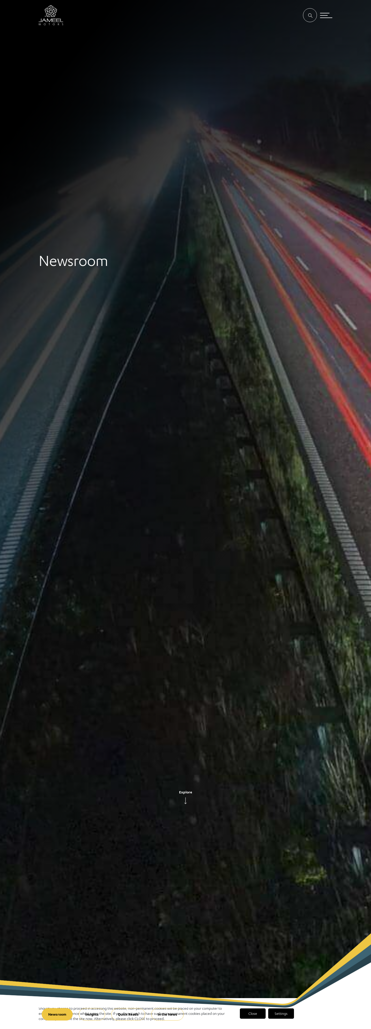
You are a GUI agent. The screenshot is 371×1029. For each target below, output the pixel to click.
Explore (185, 792)
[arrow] (185, 801)
